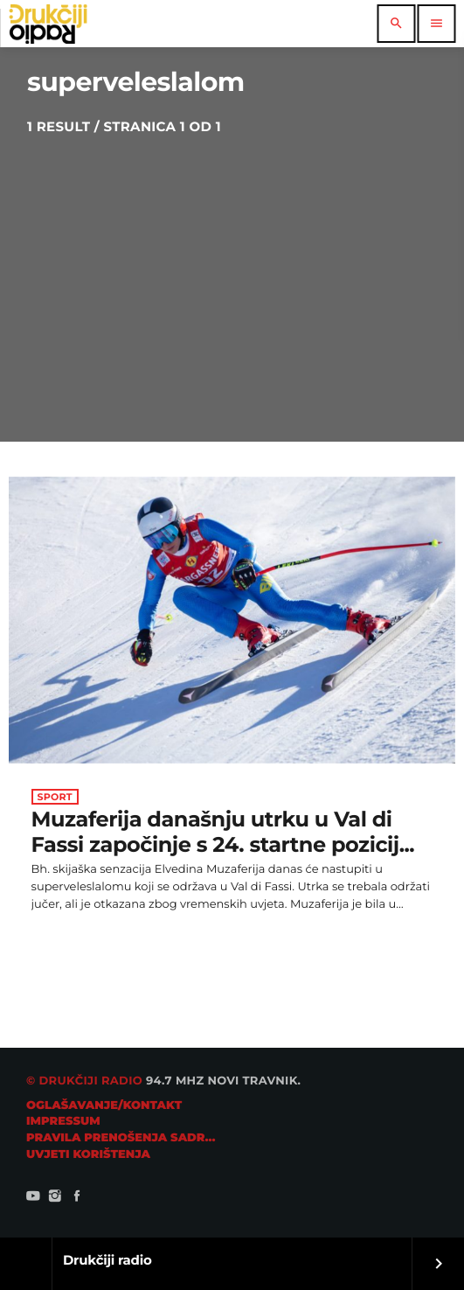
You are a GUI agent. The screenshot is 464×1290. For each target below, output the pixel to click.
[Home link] (48, 23)
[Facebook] (77, 1198)
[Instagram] (55, 1198)
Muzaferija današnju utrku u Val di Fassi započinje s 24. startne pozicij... (223, 832)
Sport (55, 797)
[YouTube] (33, 1198)
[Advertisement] (232, 266)
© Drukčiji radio (84, 1081)
